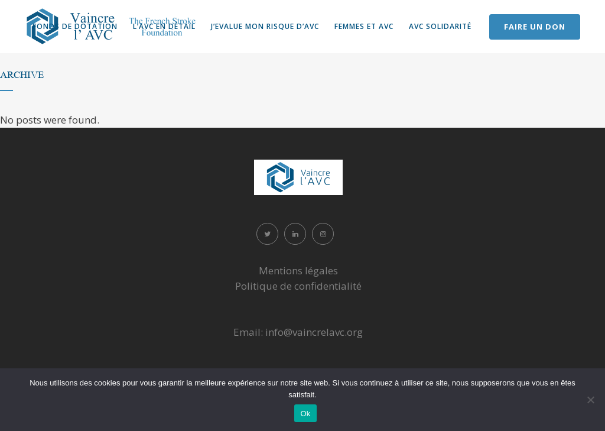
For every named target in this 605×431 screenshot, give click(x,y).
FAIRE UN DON (534, 26)
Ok (305, 413)
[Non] (590, 400)
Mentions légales (298, 270)
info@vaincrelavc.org (314, 332)
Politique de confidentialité (298, 286)
